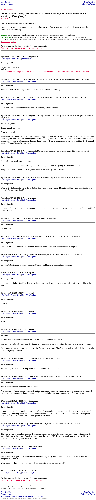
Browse (3, 4)
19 (2, 446)
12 (2, 293)
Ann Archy (32, 236)
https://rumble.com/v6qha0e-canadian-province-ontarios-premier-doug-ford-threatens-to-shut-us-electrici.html (45, 71)
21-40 (11, 48)
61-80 (23, 48)
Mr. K (30, 178)
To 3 (23, 360)
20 (2, 471)
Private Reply (16, 59)
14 (2, 329)
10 (2, 255)
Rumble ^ (4, 19)
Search (10, 4)
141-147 (31, 48)
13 (2, 311)
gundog (30, 218)
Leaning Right (34, 358)
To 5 (23, 426)
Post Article (90, 4)
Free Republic (6, 2)
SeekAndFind (33, 471)
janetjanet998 (33, 57)
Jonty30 (31, 97)
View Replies (27, 59)
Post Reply (6, 59)
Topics (83, 4)
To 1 (23, 81)
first (2, 48)
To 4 (23, 153)
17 (2, 401)
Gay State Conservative (37, 255)
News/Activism (89, 2)
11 (2, 273)
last (40, 48)
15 (2, 358)
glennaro (32, 376)
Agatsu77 (32, 273)
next (36, 48)
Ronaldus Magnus (35, 446)
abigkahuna (32, 198)
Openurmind (33, 401)
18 (2, 424)
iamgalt (31, 293)
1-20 (6, 48)
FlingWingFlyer (34, 116)
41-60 (17, 48)
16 (2, 376)
